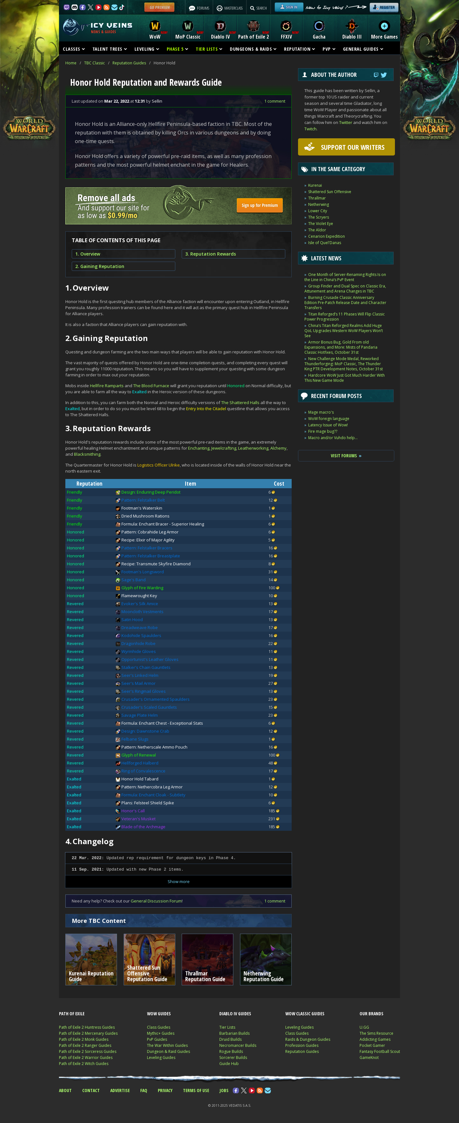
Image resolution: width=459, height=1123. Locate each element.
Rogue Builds (231, 1051)
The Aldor (317, 230)
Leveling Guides (161, 1057)
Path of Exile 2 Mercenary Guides (88, 1033)
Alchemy (278, 448)
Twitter (345, 122)
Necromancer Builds (237, 1045)
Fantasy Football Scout (380, 1051)
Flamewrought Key (139, 595)
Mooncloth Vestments (142, 611)
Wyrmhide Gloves (138, 651)
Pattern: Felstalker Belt (143, 500)
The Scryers (318, 217)
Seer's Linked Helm (139, 675)
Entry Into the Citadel (206, 408)
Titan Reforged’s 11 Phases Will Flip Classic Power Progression (344, 316)
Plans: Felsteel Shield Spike (147, 803)
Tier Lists (227, 1027)
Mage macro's (321, 412)
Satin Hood (132, 619)
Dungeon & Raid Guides (168, 1051)
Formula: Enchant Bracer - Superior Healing (162, 524)
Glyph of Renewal (138, 755)
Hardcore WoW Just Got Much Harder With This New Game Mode (344, 378)
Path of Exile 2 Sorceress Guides (87, 1051)
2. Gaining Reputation (99, 266)
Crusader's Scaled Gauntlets (149, 707)
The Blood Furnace (151, 385)
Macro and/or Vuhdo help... (333, 437)
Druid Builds (230, 1039)
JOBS (224, 1090)
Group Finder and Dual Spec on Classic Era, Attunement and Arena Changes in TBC (345, 288)
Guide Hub (229, 1063)
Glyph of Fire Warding (142, 587)
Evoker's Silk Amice (139, 603)
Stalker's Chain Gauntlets (146, 667)
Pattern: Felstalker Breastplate (150, 556)
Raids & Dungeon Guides (307, 1039)
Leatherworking (253, 448)
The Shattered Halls (240, 402)
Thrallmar (317, 198)
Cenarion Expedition (326, 236)
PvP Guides (157, 1039)
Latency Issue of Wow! (328, 425)
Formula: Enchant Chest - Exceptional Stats (162, 723)
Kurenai (315, 185)
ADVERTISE (120, 1090)
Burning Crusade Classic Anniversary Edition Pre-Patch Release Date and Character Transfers (345, 302)
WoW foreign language (328, 418)
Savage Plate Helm (139, 715)
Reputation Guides (129, 63)
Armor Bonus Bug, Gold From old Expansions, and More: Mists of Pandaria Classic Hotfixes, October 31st (340, 347)
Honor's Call (133, 811)
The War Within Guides (167, 1045)
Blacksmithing (87, 454)
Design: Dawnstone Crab (145, 731)
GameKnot (369, 1057)
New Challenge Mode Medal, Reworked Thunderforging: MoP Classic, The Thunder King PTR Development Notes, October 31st (343, 364)
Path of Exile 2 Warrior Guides (86, 1057)
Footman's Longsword (142, 572)
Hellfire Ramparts (107, 385)
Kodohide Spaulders (141, 635)
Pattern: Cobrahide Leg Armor (149, 532)
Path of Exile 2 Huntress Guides (87, 1027)
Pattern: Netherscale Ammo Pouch (154, 747)
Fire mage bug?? (322, 431)
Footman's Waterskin (141, 508)
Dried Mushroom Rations (145, 516)
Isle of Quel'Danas (324, 242)
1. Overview (87, 254)
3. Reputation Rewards (210, 254)
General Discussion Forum (156, 901)
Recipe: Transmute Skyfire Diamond (156, 564)
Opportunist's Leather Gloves (149, 659)
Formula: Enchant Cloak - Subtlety (153, 795)
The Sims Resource (376, 1033)
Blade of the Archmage (143, 827)
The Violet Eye (320, 223)
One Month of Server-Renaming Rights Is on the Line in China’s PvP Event (345, 277)
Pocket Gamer (372, 1045)
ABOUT (65, 1090)
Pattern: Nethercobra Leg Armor (152, 787)
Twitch (310, 129)
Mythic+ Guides (160, 1033)
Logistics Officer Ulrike (158, 465)
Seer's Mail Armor (138, 683)
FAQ (143, 1090)
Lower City (317, 211)
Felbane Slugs (135, 739)
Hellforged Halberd (139, 763)
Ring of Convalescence (143, 771)
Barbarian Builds (234, 1033)
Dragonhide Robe (138, 643)
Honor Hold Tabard (139, 779)
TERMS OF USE (196, 1090)
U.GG (364, 1027)
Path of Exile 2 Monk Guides (83, 1039)
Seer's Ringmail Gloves (143, 691)
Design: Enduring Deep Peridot (150, 492)
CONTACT (91, 1090)
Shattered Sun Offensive (329, 191)
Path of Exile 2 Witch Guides (83, 1063)
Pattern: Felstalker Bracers (146, 548)
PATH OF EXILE (71, 1014)
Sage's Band (133, 580)
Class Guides (158, 1027)
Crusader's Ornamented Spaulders (155, 699)
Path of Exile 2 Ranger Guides (85, 1045)
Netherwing (318, 204)
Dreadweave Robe (139, 627)
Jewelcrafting (223, 448)
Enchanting (198, 448)
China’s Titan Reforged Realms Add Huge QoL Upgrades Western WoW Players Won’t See (343, 330)
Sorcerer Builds (233, 1057)
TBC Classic (94, 63)
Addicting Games (375, 1039)
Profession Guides (301, 1045)
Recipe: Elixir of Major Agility (148, 540)
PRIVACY (165, 1090)
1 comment (274, 101)
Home (70, 63)
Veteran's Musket (138, 819)
